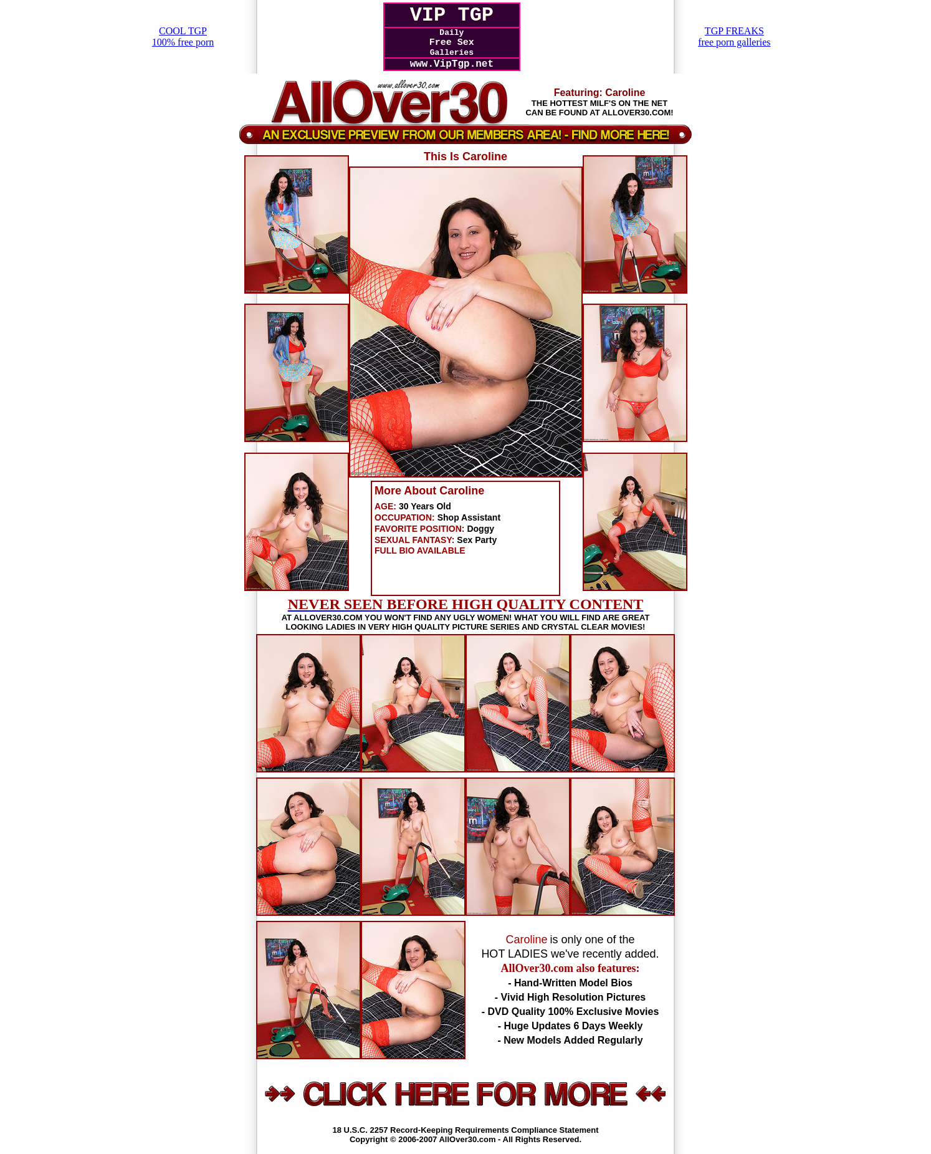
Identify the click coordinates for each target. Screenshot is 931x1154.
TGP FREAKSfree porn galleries (734, 36)
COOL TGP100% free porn (183, 36)
